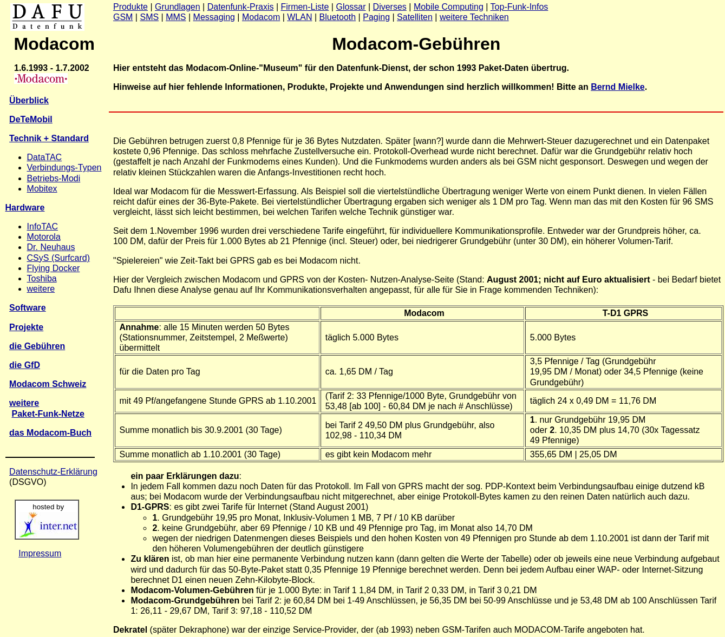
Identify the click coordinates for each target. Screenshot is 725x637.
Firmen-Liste (304, 6)
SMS (149, 17)
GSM (123, 17)
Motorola (44, 236)
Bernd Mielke (618, 86)
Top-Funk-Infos (519, 6)
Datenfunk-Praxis (240, 6)
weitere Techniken (474, 17)
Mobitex (42, 188)
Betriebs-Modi (54, 178)
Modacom (261, 17)
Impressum (39, 553)
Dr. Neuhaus (51, 247)
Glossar (350, 6)
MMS (176, 17)
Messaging (214, 17)
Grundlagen (177, 6)
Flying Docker (53, 268)
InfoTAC (42, 226)
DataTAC (44, 157)
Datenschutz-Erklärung (53, 471)
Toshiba (42, 278)
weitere (41, 288)
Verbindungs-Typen (64, 167)
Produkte (130, 6)
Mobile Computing (449, 6)
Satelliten (415, 17)
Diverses (390, 6)
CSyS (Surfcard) (58, 257)
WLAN (299, 17)
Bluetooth (337, 17)
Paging (376, 17)
